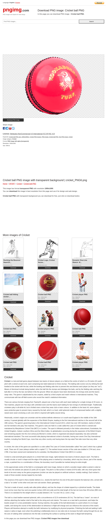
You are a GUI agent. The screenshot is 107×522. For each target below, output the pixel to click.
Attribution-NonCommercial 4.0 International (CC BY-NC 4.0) (32, 134)
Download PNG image (13, 120)
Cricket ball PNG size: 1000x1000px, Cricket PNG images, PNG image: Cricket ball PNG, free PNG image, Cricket (41, 137)
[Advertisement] (53, 40)
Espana (17, 2)
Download (13, 268)
